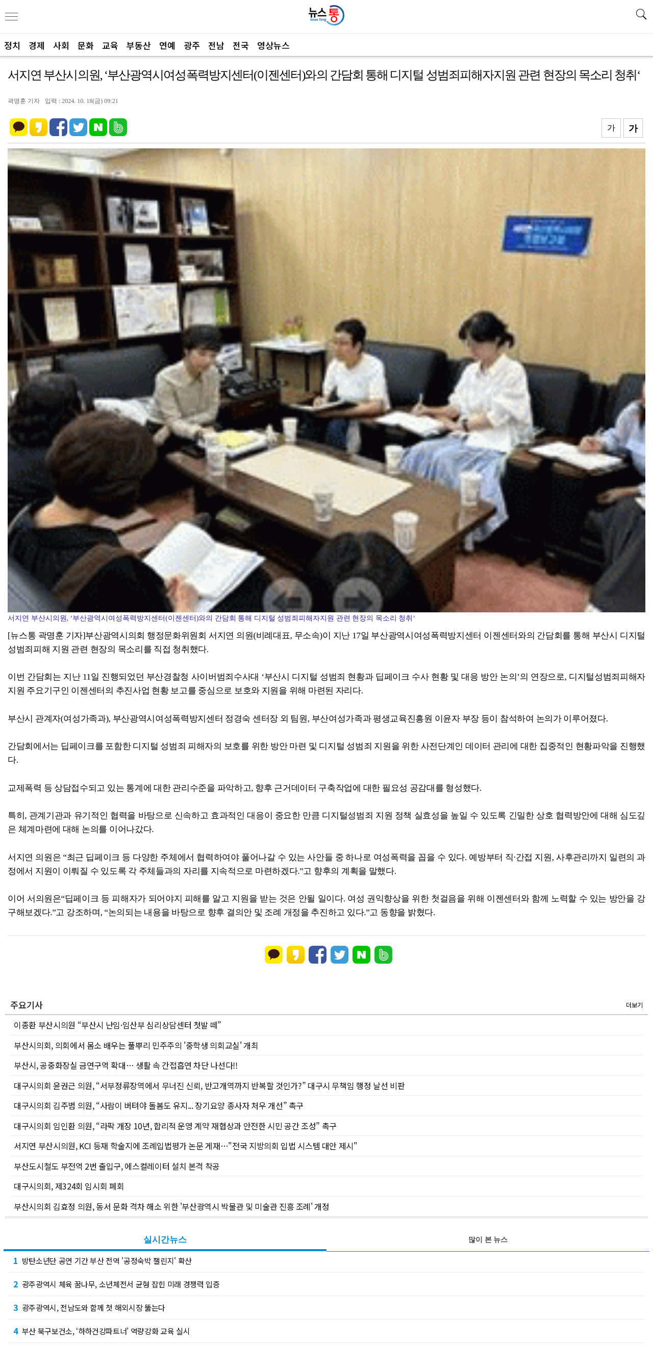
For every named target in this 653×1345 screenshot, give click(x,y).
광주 (192, 45)
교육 (110, 45)
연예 (167, 45)
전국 (241, 45)
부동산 (139, 45)
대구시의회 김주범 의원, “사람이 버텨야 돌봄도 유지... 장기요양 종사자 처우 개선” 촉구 (159, 1105)
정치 (12, 45)
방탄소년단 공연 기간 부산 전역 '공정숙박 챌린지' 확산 (102, 1260)
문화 (86, 45)
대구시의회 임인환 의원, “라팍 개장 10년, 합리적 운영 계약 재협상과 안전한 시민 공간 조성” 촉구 (175, 1126)
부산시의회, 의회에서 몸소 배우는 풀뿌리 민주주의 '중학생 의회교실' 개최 (136, 1045)
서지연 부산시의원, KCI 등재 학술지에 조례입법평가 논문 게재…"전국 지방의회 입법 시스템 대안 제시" (186, 1146)
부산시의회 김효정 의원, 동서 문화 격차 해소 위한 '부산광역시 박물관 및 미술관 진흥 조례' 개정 (172, 1206)
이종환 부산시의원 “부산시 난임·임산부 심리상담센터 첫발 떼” (117, 1025)
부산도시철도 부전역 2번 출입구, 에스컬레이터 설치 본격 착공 (117, 1166)
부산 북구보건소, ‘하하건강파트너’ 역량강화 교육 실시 (101, 1331)
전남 (216, 45)
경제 (37, 45)
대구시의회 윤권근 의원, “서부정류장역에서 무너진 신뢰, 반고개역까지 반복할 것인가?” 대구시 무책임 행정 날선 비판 (209, 1085)
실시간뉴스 (165, 1240)
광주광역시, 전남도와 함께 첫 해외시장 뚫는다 (89, 1307)
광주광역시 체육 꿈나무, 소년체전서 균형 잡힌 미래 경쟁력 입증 (116, 1284)
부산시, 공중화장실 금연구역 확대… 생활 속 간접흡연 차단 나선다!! (126, 1065)
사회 (61, 45)
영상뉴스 (273, 45)
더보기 (634, 1004)
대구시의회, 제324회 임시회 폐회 (69, 1186)
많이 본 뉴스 (488, 1240)
